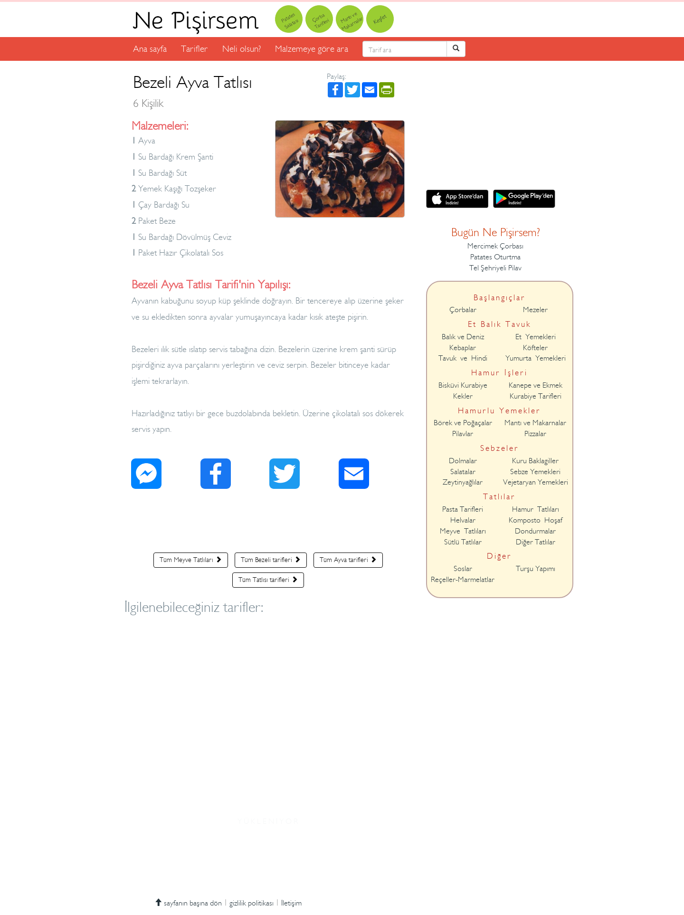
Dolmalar (463, 461)
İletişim (291, 903)
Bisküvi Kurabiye (462, 385)
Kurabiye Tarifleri (535, 396)
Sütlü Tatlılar (463, 542)
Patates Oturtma (495, 257)
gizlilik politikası (251, 903)
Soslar (463, 568)
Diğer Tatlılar (535, 542)
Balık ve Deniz (463, 337)
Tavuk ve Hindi (462, 358)
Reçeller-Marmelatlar (462, 579)
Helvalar (462, 520)
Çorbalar (462, 309)
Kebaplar (462, 347)
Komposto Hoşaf (535, 520)
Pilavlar (462, 433)
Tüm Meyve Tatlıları (191, 559)
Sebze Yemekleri (535, 471)
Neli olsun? (241, 49)
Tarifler (194, 49)
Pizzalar (535, 433)
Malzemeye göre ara (311, 49)
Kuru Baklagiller (535, 461)
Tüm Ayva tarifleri (348, 559)
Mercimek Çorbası (495, 246)
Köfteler (535, 347)
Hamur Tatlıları (535, 509)
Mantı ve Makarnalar (535, 423)
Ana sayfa (150, 49)
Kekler (463, 396)
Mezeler (535, 309)
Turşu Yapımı (535, 568)
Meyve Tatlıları (463, 531)
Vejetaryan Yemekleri (535, 482)
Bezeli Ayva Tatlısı (192, 91)
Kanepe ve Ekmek (535, 385)
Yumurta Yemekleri (535, 358)
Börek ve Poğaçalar (463, 423)
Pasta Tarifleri (462, 509)
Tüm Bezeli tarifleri (271, 559)
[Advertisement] (268, 523)
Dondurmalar (535, 531)
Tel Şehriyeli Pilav (495, 268)
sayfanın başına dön (188, 903)
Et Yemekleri (535, 337)
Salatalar (462, 471)
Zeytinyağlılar (463, 482)
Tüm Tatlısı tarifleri (268, 579)
